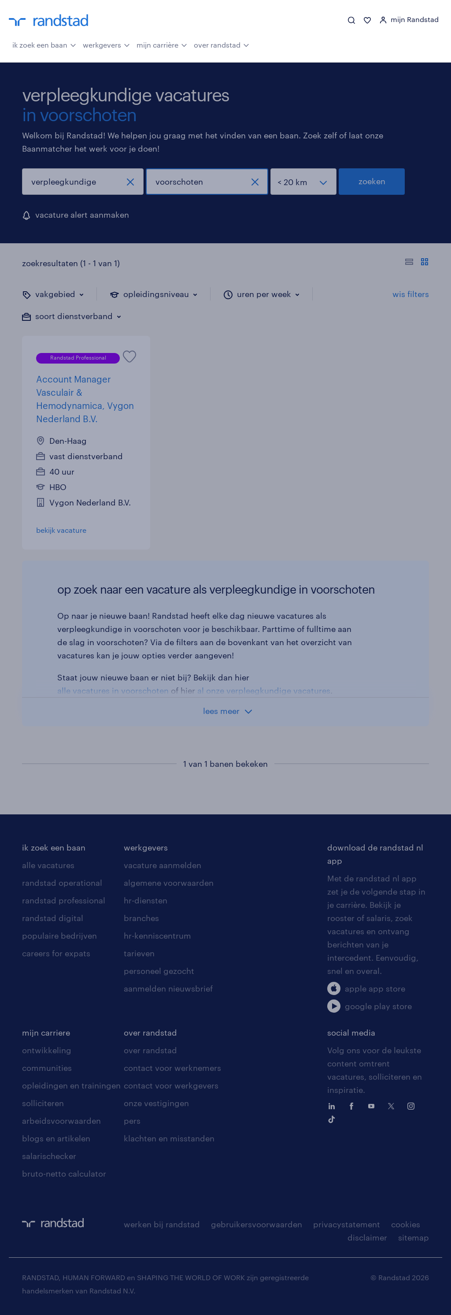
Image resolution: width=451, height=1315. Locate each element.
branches (141, 918)
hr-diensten (145, 900)
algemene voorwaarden (169, 883)
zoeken (372, 181)
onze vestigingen (156, 1103)
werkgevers (106, 44)
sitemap (413, 1237)
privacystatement (346, 1224)
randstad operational (62, 883)
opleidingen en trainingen (71, 1085)
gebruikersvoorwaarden (256, 1224)
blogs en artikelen (56, 1138)
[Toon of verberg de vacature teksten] (417, 263)
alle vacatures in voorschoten (113, 690)
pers (132, 1121)
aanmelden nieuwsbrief (168, 988)
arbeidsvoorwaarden (61, 1121)
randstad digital (52, 918)
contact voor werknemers (172, 1068)
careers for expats (56, 953)
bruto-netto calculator (64, 1173)
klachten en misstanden (169, 1138)
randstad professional (63, 900)
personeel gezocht (159, 971)
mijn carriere (46, 1032)
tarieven (139, 953)
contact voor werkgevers (171, 1085)
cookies (405, 1224)
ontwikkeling (46, 1050)
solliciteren (43, 1103)
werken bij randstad (162, 1224)
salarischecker (49, 1156)
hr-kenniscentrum (157, 935)
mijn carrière (162, 44)
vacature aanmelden (162, 865)
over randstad (221, 44)
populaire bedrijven (59, 935)
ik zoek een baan (44, 44)
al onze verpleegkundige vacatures (263, 690)
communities (47, 1068)
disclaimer (367, 1237)
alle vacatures (48, 865)
